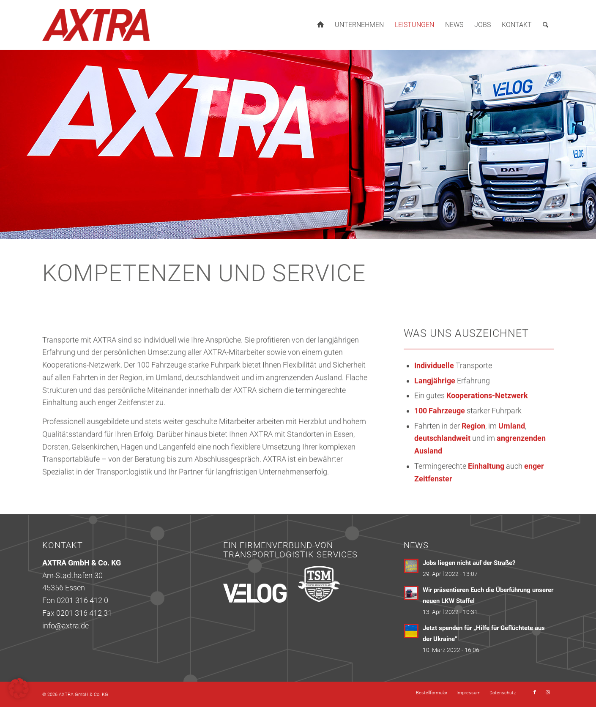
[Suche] (545, 24)
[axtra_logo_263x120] (96, 24)
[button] (18, 688)
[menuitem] (320, 24)
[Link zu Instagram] (547, 692)
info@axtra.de (65, 625)
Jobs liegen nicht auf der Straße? (469, 563)
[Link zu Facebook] (534, 692)
